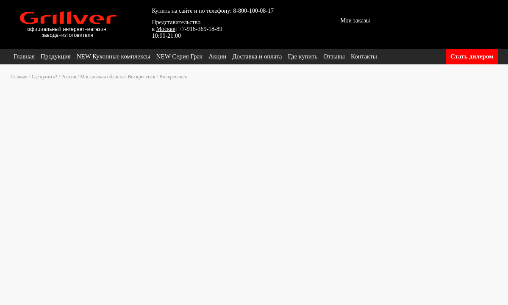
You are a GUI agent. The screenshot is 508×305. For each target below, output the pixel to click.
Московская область (102, 77)
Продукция (56, 56)
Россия (68, 77)
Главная (24, 56)
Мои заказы (355, 20)
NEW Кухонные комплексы (113, 56)
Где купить (303, 56)
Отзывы (334, 56)
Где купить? (44, 77)
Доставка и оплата (257, 56)
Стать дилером (471, 56)
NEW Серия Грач (179, 56)
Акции (217, 56)
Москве (165, 29)
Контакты (364, 56)
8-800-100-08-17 (253, 11)
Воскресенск (141, 77)
